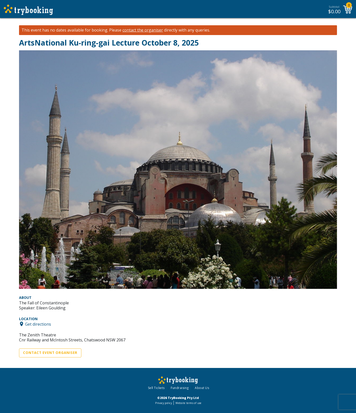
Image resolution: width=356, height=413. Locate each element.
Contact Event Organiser (50, 352)
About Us (202, 388)
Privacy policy (163, 403)
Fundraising (180, 388)
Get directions (38, 324)
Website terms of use (188, 403)
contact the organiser (142, 30)
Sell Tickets (156, 388)
